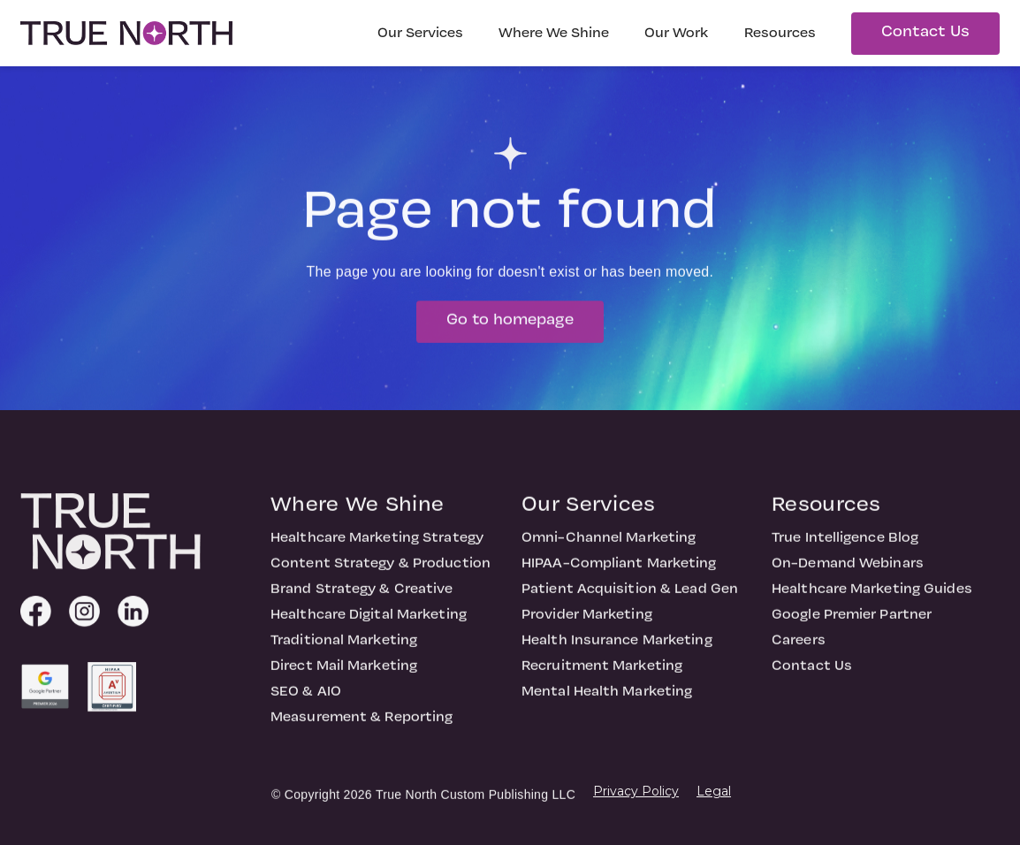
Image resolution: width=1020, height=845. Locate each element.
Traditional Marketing (343, 657)
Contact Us (925, 32)
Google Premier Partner (852, 631)
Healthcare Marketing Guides (872, 605)
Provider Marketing (586, 631)
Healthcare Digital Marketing (368, 631)
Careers (799, 657)
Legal (713, 791)
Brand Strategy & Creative (361, 605)
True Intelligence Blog (845, 554)
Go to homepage (510, 336)
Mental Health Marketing (606, 708)
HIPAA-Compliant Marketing (619, 580)
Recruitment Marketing (601, 682)
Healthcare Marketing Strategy (376, 554)
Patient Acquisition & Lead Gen (629, 605)
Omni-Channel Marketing (608, 554)
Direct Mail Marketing (343, 682)
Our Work (676, 34)
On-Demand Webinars (848, 580)
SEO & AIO (305, 708)
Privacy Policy (636, 791)
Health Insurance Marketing (616, 657)
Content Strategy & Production (380, 580)
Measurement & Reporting (361, 734)
